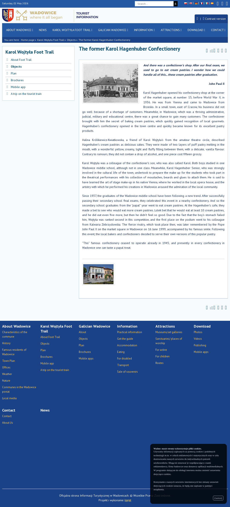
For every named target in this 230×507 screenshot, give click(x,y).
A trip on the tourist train (26, 94)
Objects (71, 39)
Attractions (171, 30)
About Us (7, 423)
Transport (123, 365)
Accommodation (127, 345)
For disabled (124, 358)
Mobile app (18, 87)
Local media (9, 398)
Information (144, 30)
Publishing (200, 345)
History (6, 343)
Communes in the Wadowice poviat (19, 389)
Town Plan (8, 361)
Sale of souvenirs (127, 372)
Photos (198, 332)
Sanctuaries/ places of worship (168, 341)
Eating (121, 352)
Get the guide (125, 339)
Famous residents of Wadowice (14, 352)
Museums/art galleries (168, 332)
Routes (159, 363)
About (82, 332)
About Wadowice (19, 30)
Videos (198, 339)
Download (196, 30)
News (43, 30)
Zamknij (218, 498)
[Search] (176, 3)
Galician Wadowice (113, 30)
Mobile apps (86, 358)
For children (162, 356)
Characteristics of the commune (14, 334)
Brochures (17, 80)
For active (161, 350)
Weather (7, 374)
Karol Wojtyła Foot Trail (72, 30)
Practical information (129, 332)
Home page (27, 39)
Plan (13, 73)
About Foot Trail (21, 60)
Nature (6, 380)
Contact (218, 30)
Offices (6, 367)
